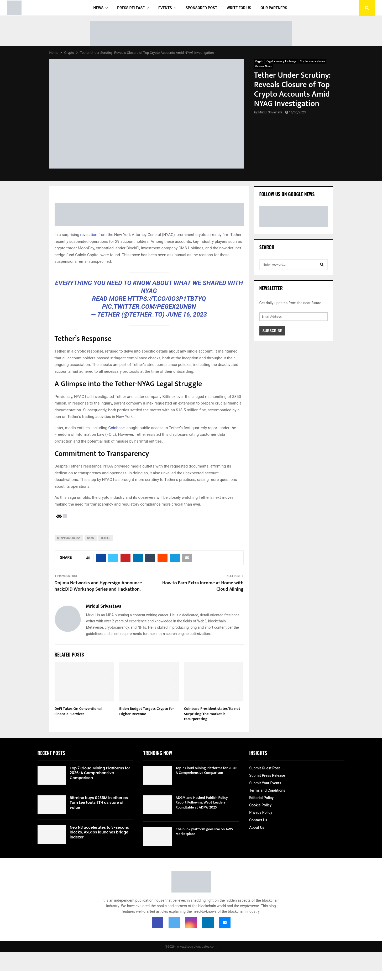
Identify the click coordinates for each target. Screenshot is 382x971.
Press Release (131, 8)
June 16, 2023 (186, 314)
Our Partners (273, 8)
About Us (256, 827)
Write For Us (239, 8)
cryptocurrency (69, 538)
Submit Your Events (265, 783)
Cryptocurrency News (312, 61)
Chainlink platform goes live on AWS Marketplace (204, 831)
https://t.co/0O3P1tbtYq (167, 298)
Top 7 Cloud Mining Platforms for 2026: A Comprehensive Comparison (100, 772)
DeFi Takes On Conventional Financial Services (78, 711)
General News (263, 66)
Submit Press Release (267, 775)
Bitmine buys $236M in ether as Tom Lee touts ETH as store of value (99, 802)
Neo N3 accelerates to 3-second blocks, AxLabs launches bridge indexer (100, 832)
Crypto (259, 61)
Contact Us (258, 820)
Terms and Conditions (267, 790)
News (98, 8)
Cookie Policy (260, 805)
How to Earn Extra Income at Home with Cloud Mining (203, 586)
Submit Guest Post (264, 768)
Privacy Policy (260, 812)
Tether (105, 538)
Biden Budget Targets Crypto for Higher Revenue (146, 711)
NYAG (90, 538)
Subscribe (272, 331)
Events (165, 8)
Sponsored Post (201, 8)
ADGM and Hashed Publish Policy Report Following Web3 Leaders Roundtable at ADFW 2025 (202, 802)
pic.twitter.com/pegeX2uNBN (149, 306)
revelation (88, 234)
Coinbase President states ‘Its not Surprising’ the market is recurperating (212, 713)
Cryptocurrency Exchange (281, 61)
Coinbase (116, 428)
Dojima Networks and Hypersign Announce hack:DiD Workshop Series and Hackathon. (98, 586)
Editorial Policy (261, 798)
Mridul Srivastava (270, 112)
